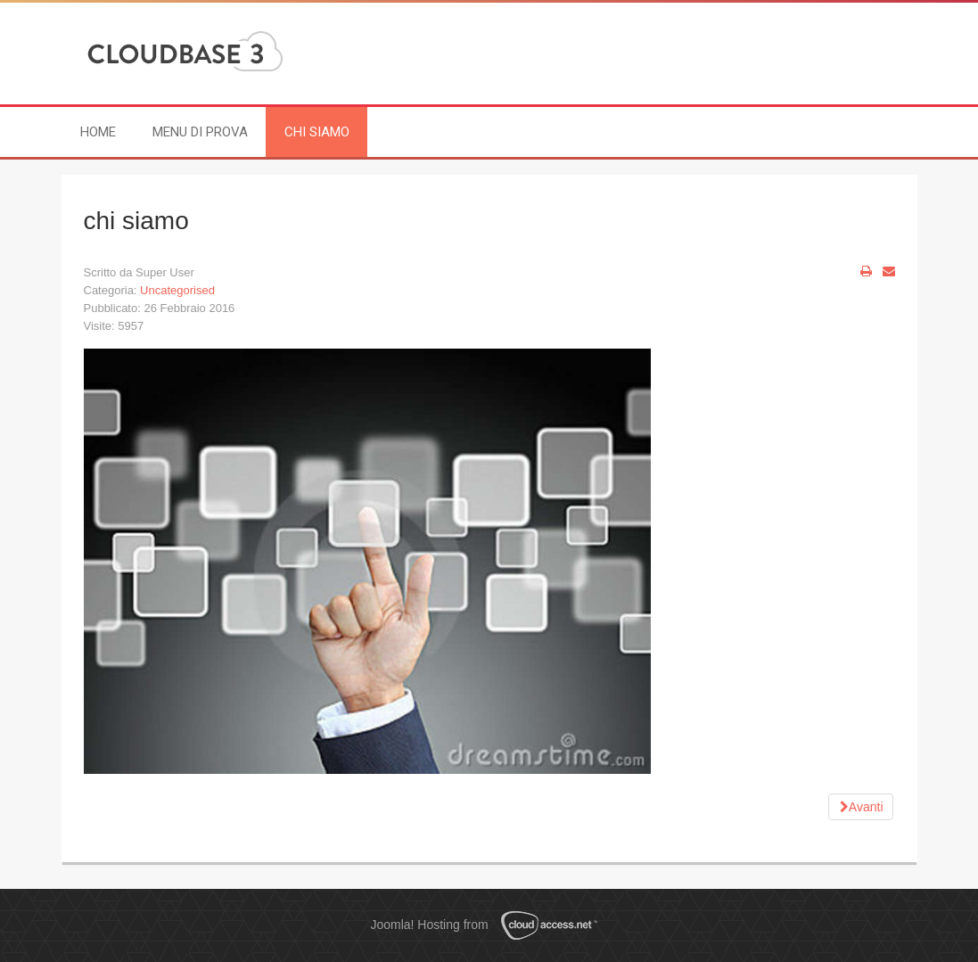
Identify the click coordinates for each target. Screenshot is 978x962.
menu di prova (200, 132)
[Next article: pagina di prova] (860, 806)
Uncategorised (177, 290)
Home (98, 132)
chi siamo (316, 132)
